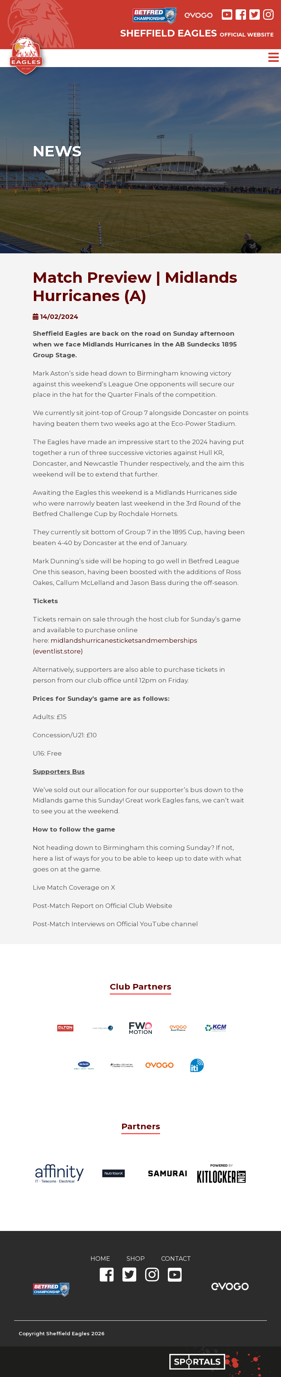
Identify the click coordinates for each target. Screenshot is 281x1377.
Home (100, 1258)
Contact (176, 1258)
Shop (136, 1258)
